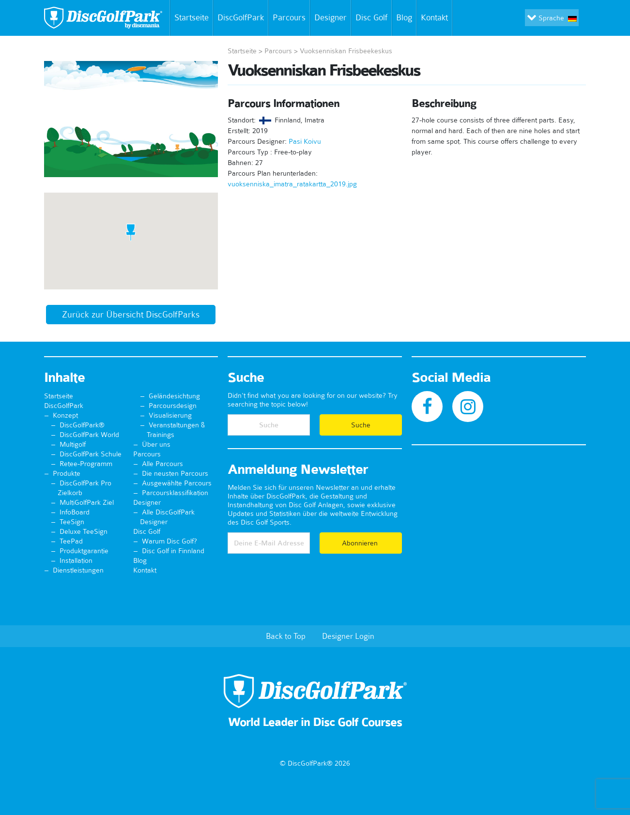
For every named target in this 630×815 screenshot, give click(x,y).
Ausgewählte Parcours (177, 483)
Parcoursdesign (173, 405)
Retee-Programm (86, 463)
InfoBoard (75, 512)
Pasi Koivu (305, 141)
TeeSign (72, 521)
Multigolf (73, 444)
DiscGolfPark (240, 17)
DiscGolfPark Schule (91, 454)
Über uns (156, 444)
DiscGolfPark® (82, 425)
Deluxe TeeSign (84, 531)
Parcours (289, 17)
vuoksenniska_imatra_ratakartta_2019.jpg (292, 184)
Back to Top (286, 636)
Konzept (65, 415)
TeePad (71, 541)
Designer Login (348, 636)
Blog (404, 17)
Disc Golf (371, 17)
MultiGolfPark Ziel (87, 502)
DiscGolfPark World (89, 434)
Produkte (66, 473)
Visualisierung (170, 415)
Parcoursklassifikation (175, 492)
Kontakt (436, 18)
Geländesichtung (174, 396)
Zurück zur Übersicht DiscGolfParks (131, 314)
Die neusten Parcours (175, 473)
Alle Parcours (162, 463)
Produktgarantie (84, 550)
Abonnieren (361, 543)
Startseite (189, 18)
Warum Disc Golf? (169, 541)
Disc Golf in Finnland (173, 550)
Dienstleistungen (78, 570)
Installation (76, 560)
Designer (330, 17)
